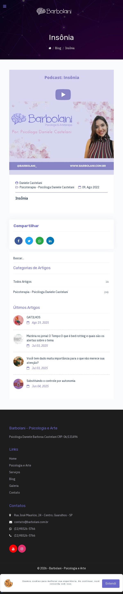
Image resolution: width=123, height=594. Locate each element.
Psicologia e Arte (20, 465)
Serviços (14, 472)
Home (13, 458)
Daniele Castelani (28, 183)
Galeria (14, 486)
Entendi (111, 583)
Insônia (21, 198)
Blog (58, 48)
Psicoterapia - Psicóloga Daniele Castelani (44, 187)
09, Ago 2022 (88, 187)
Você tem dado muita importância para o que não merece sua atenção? (66, 361)
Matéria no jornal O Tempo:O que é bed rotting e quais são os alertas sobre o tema (65, 338)
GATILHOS (33, 317)
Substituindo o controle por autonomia (51, 381)
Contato (14, 492)
